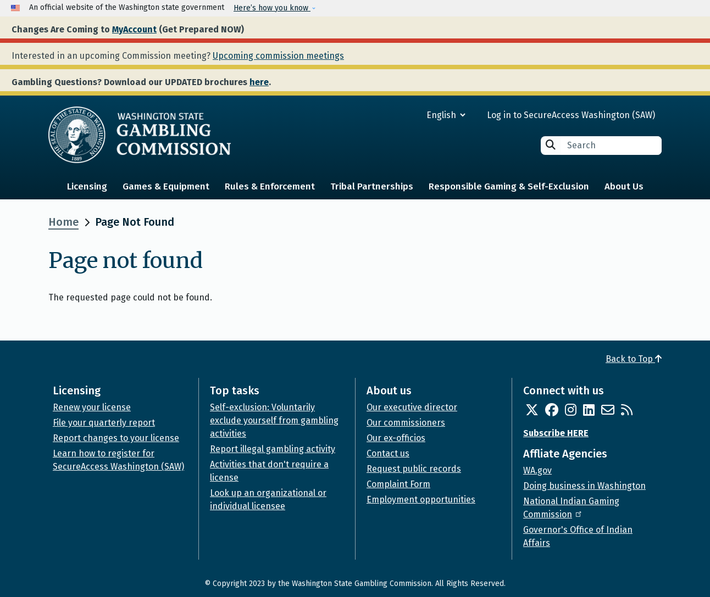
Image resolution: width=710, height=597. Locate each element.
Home (63, 221)
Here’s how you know (272, 8)
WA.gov (537, 470)
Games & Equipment (166, 186)
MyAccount (134, 29)
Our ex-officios (396, 438)
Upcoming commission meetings (278, 56)
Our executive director (412, 407)
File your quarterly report (104, 422)
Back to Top (634, 359)
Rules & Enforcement (270, 186)
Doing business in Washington (584, 486)
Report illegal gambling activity (272, 449)
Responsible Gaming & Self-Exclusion (509, 186)
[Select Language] (406, 115)
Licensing (87, 186)
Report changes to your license (116, 438)
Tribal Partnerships (371, 186)
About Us (624, 186)
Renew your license (92, 407)
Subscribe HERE (556, 433)
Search (551, 145)
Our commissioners (406, 422)
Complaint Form (398, 484)
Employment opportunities (421, 499)
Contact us (388, 453)
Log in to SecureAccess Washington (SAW (569, 115)
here (259, 82)
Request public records (414, 469)
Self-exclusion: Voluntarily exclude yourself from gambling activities (274, 420)
